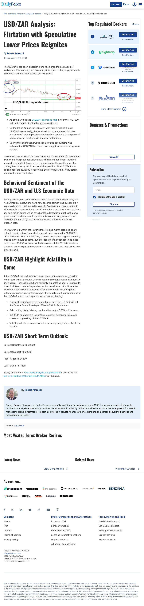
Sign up (114, 204)
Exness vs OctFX (60, 525)
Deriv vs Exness (59, 539)
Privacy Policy (11, 539)
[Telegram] (29, 510)
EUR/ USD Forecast (109, 525)
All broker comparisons (63, 544)
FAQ (6, 525)
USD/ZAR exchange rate (44, 119)
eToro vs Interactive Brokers (66, 534)
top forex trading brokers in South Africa (25, 375)
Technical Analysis (16, 14)
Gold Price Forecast (109, 521)
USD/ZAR (19, 425)
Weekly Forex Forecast (110, 530)
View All (113, 157)
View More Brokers (111, 109)
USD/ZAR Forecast (33, 14)
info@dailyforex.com (12, 553)
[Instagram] (57, 509)
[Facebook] (4, 510)
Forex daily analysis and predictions (42, 372)
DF (5, 14)
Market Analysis (107, 539)
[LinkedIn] (20, 510)
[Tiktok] (39, 510)
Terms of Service (13, 534)
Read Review (127, 39)
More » (135, 24)
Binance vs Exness (61, 530)
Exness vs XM (58, 521)
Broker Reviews (107, 534)
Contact (8, 530)
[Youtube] (48, 510)
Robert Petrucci (33, 389)
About (7, 521)
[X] (12, 510)
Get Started (128, 34)
